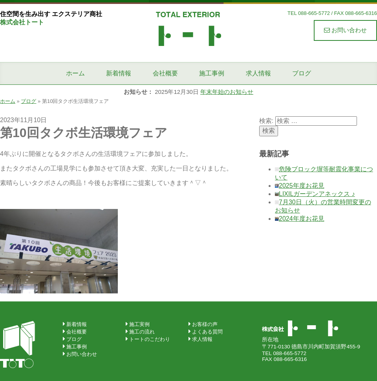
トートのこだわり (149, 339)
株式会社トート (188, 28)
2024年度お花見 (301, 218)
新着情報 (118, 73)
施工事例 (211, 73)
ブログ (301, 73)
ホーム (75, 73)
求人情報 (258, 73)
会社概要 (165, 73)
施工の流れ (142, 332)
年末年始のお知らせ (226, 91)
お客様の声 (205, 324)
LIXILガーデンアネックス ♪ (317, 193)
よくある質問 (207, 332)
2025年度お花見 (301, 185)
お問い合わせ (345, 30)
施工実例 (139, 324)
